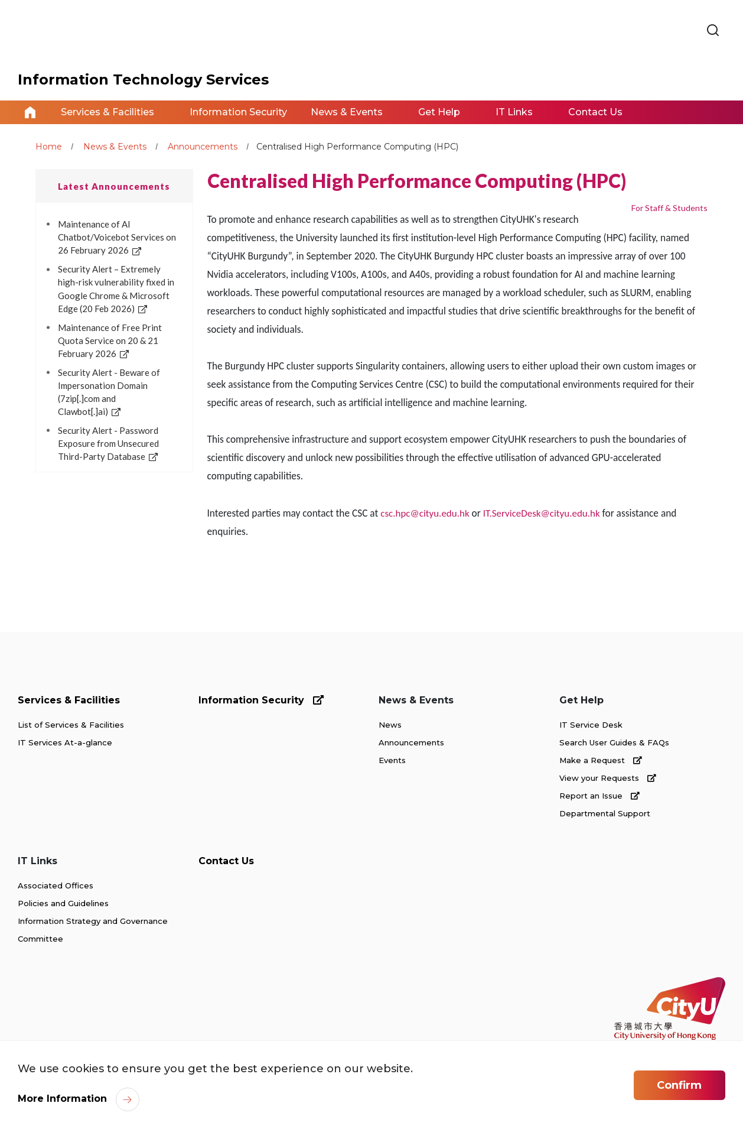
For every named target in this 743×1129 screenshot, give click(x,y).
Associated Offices (55, 885)
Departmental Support (604, 813)
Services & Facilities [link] (107, 112)
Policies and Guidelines (63, 903)
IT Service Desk (591, 724)
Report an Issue (599, 795)
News (390, 724)
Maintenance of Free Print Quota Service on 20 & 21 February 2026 (110, 340)
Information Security (261, 700)
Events (392, 760)
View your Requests (607, 778)
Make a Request (600, 760)
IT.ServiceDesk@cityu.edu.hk (541, 513)
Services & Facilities (69, 700)
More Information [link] (62, 1098)
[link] (713, 31)
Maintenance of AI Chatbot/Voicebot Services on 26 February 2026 (117, 237)
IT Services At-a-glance (65, 742)
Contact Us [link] (595, 112)
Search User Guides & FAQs (614, 742)
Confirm (679, 1085)
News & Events (114, 146)
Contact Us (226, 861)
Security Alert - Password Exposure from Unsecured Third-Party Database (108, 443)
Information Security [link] (238, 112)
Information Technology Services (143, 79)
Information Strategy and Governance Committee (93, 929)
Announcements (202, 146)
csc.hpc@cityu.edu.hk (425, 513)
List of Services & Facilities (71, 724)
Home (30, 112)
